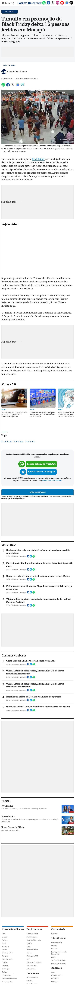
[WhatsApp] (44, 4)
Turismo (4, 972)
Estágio (29, 943)
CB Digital (54, 978)
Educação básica (32, 934)
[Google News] (67, 4)
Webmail (54, 934)
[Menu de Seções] (6, 3)
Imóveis (54, 945)
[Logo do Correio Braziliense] (30, 3)
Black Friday (38, 159)
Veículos (54, 949)
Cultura (29, 953)
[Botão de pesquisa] (12, 3)
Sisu (28, 959)
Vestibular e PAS (32, 956)
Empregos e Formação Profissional (59, 953)
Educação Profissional (34, 962)
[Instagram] (57, 4)
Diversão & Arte (7, 953)
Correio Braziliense (13, 929)
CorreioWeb (58, 929)
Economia (5, 946)
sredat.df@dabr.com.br (52, 481)
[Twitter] (53, 4)
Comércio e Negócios (58, 963)
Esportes (5, 956)
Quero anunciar (56, 942)
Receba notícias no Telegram (42, 471)
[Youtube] (62, 4)
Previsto (29, 981)
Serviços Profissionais (58, 960)
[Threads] (71, 4)
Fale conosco (31, 969)
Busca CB (54, 982)
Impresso (56, 967)
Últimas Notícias (32, 950)
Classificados (58, 938)
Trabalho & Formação (34, 940)
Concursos (33, 973)
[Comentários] (22, 86)
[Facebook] (48, 4)
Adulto (53, 957)
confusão (7, 441)
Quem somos (6, 975)
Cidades (4, 937)
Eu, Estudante (34, 929)
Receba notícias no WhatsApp (41, 464)
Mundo (4, 950)
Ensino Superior (32, 937)
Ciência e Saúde (7, 959)
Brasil (13, 65)
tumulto (31, 441)
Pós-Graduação (32, 966)
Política (4, 940)
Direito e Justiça (56, 975)
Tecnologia (5, 969)
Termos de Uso (7, 982)
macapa (19, 441)
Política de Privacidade (9, 979)
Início (5, 65)
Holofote (5, 966)
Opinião (4, 962)
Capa (4, 934)
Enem (29, 946)
